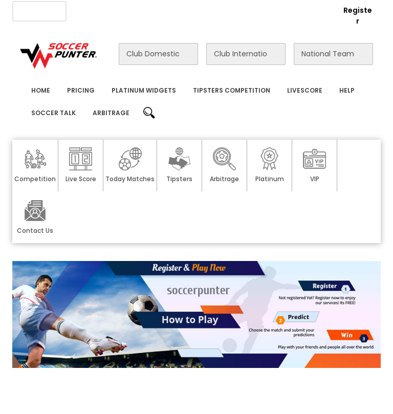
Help (347, 90)
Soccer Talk (53, 112)
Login (317, 10)
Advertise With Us (146, 10)
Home (40, 90)
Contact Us (207, 10)
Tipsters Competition (231, 90)
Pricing (81, 90)
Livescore (304, 90)
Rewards (254, 10)
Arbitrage (111, 112)
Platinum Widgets (144, 90)
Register (357, 15)
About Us (89, 10)
